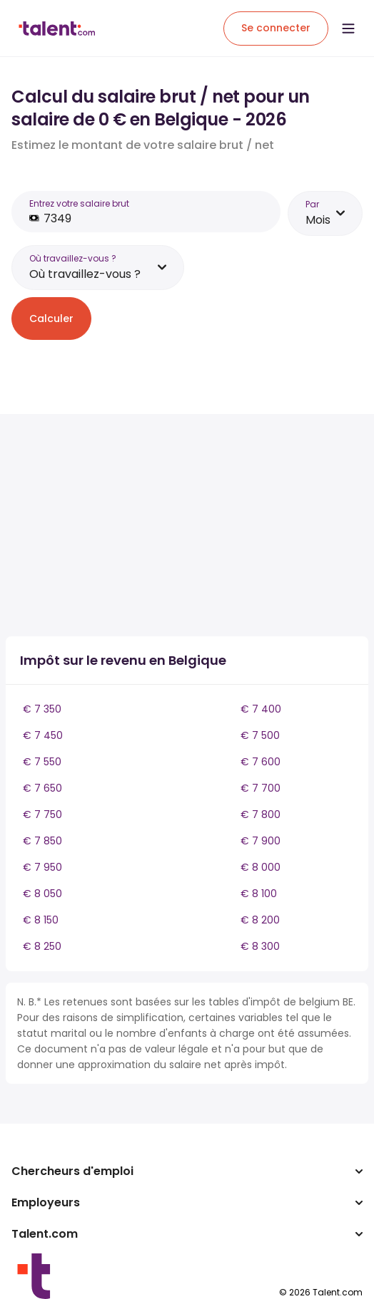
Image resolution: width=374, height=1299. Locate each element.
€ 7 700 (260, 788)
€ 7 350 (42, 709)
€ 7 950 (42, 867)
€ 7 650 (42, 788)
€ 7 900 (260, 841)
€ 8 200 (260, 920)
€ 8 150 (41, 920)
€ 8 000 (260, 867)
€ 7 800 (260, 814)
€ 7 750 (42, 814)
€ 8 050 (42, 893)
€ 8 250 (42, 946)
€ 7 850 (42, 841)
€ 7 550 (42, 762)
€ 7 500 (260, 735)
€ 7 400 (261, 709)
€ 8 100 (259, 893)
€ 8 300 (260, 946)
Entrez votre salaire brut (79, 203)
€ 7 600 (260, 762)
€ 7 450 (43, 735)
